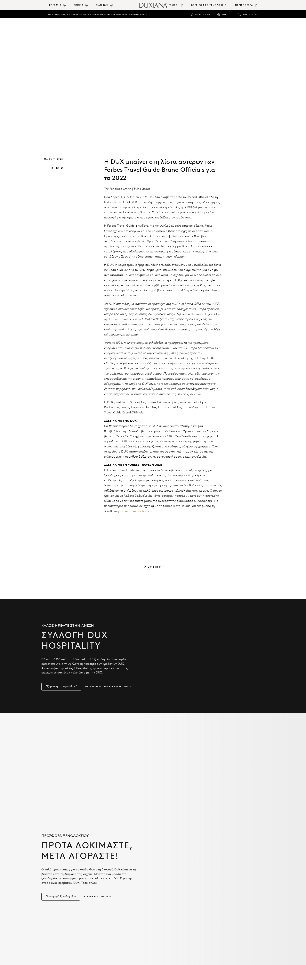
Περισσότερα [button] (244, 5)
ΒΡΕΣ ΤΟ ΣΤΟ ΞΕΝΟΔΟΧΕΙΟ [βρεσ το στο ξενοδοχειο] (209, 5)
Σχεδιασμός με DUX (172, 880)
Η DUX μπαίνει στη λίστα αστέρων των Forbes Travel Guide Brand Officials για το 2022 (108, 14)
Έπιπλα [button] (79, 5)
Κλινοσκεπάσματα (59, 894)
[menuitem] (60, 5)
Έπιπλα (52, 905)
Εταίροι (165, 862)
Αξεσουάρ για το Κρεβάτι (63, 899)
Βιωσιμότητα (111, 908)
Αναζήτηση (250, 14)
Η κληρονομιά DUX (227, 884)
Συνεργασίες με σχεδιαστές (177, 886)
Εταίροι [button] (174, 5)
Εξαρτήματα (55, 889)
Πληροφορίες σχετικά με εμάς (234, 864)
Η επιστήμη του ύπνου (118, 894)
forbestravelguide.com (135, 511)
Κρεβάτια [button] (55, 5)
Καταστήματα (202, 14)
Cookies (219, 906)
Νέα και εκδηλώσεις (57, 14)
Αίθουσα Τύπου (224, 890)
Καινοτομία (111, 889)
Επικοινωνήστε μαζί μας (230, 895)
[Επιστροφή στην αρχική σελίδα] (153, 5)
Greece (226, 14)
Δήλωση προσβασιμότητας (232, 911)
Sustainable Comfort (117, 883)
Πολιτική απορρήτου (228, 900)
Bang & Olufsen (169, 891)
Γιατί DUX (112, 862)
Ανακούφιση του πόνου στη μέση (122, 901)
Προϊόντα (56, 862)
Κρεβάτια (53, 883)
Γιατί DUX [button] (102, 5)
